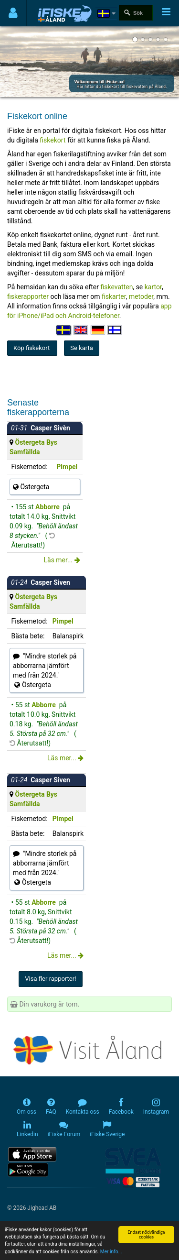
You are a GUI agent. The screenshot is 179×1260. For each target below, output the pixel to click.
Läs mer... (61, 560)
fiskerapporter (28, 296)
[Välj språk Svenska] (64, 330)
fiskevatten (117, 287)
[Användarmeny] (13, 13)
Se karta (81, 347)
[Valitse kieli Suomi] (115, 330)
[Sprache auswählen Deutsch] (98, 330)
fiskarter (114, 296)
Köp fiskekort (32, 347)
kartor (153, 287)
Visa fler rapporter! (50, 978)
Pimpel (66, 467)
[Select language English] (81, 330)
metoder (141, 296)
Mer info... (111, 1252)
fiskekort (53, 140)
